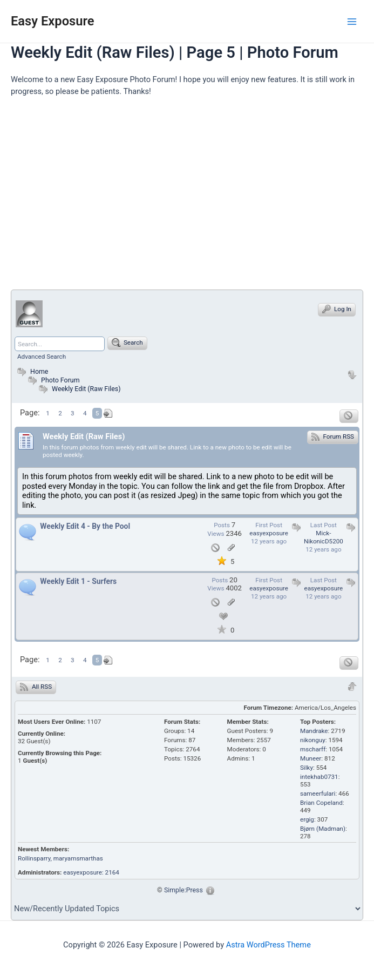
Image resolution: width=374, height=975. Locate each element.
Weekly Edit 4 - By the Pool (85, 526)
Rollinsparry (34, 858)
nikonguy (312, 740)
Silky (306, 767)
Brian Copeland (321, 802)
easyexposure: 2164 (91, 872)
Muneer (310, 758)
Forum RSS (332, 436)
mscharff (312, 749)
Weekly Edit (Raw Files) (86, 389)
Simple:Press (183, 890)
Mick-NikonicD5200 (323, 537)
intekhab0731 (319, 777)
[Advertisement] (192, 197)
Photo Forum (52, 380)
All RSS (36, 686)
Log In (336, 309)
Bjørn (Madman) (322, 828)
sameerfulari (317, 793)
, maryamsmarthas (77, 858)
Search (127, 342)
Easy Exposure (52, 21)
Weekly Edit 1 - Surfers (78, 581)
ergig (307, 819)
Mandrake (314, 731)
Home (31, 371)
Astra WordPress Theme (268, 945)
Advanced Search (41, 356)
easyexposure (268, 533)
